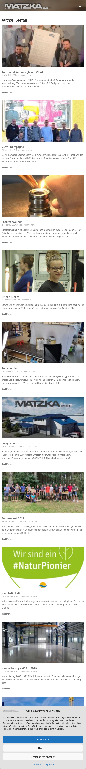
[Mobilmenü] (80, 5)
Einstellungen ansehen (43, 756)
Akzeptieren (43, 739)
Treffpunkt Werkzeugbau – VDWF (23, 72)
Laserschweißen (12, 221)
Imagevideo (9, 443)
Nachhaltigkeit (11, 593)
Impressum (50, 764)
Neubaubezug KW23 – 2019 (19, 668)
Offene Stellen (11, 296)
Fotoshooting (10, 368)
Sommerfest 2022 (13, 518)
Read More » (7, 92)
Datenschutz (38, 764)
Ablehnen (43, 748)
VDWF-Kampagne (13, 147)
